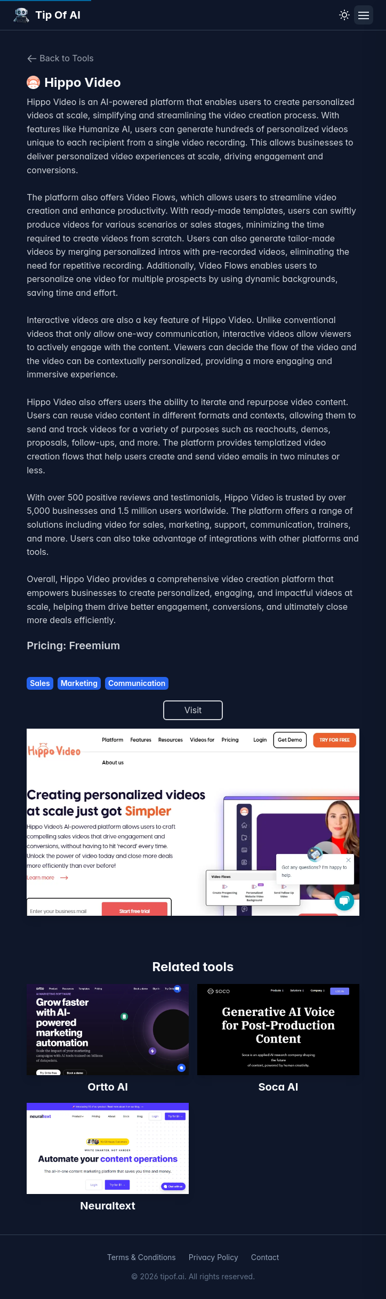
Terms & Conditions (141, 1257)
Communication (136, 683)
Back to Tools (60, 58)
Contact (265, 1257)
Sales (40, 683)
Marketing (79, 683)
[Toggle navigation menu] (363, 15)
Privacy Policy (213, 1257)
